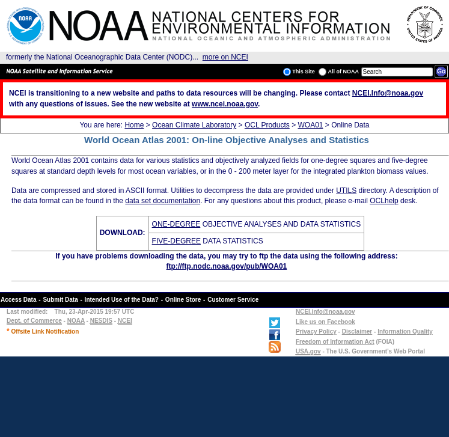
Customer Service (232, 299)
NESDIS (101, 320)
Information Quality (405, 331)
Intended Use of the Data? (122, 299)
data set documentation (162, 201)
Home (134, 125)
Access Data (18, 299)
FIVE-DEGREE (176, 241)
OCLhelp (384, 201)
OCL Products (267, 125)
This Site (299, 72)
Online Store (183, 299)
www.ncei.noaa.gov (225, 104)
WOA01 (310, 125)
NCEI (125, 320)
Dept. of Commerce (34, 320)
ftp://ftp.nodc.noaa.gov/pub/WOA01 (226, 266)
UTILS (346, 190)
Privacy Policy (316, 331)
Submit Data (60, 299)
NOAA (76, 320)
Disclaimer (357, 331)
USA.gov (308, 351)
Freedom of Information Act (335, 341)
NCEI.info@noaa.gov (325, 311)
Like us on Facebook (325, 322)
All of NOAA (339, 72)
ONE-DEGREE (176, 224)
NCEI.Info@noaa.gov (387, 93)
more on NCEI (225, 57)
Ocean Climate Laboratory (194, 125)
